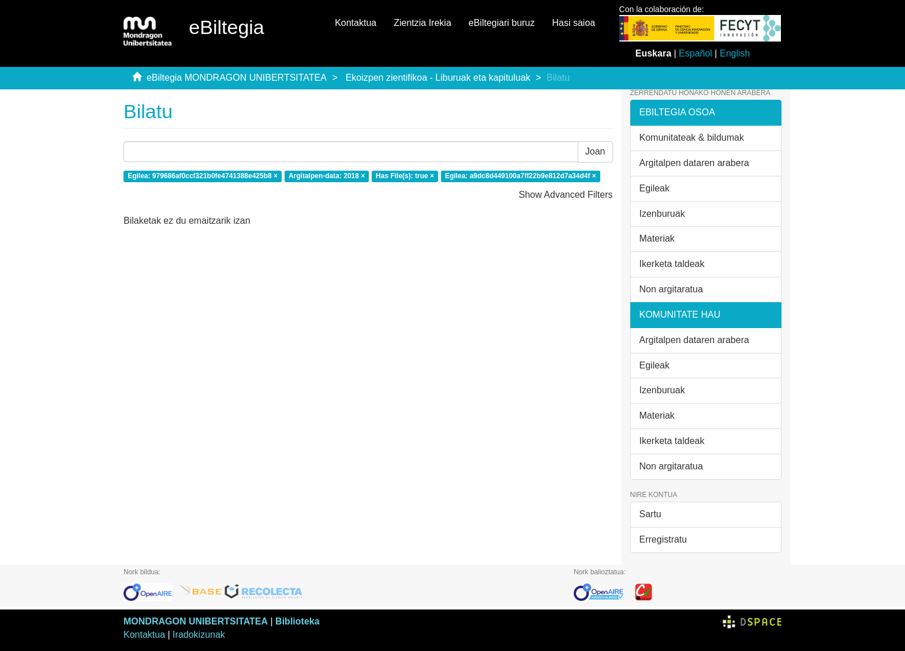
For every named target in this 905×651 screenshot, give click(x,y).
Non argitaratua (671, 289)
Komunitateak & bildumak (692, 137)
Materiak (657, 238)
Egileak (655, 188)
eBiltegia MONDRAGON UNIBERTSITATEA (237, 77)
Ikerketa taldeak (672, 264)
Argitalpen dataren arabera (694, 163)
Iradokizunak (199, 634)
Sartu (650, 514)
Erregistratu (663, 539)
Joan (595, 151)
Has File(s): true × (405, 176)
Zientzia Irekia (422, 23)
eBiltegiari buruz (502, 23)
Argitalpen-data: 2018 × (327, 176)
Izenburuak (662, 214)
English (735, 53)
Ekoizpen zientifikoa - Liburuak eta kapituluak (438, 77)
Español (695, 53)
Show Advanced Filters (566, 195)
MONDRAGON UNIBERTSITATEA (196, 621)
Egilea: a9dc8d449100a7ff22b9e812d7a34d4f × (520, 176)
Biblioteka (297, 621)
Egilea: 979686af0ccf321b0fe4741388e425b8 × (203, 176)
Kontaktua (355, 23)
